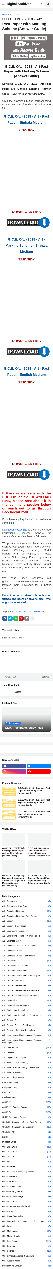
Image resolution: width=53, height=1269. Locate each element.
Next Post (45, 677)
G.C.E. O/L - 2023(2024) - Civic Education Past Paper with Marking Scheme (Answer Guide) (39, 852)
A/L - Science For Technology (26, 1062)
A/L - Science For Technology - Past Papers (26, 1067)
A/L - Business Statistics (26, 941)
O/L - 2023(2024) (26, 1156)
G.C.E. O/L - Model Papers (26, 1117)
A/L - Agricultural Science (26, 911)
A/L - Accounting (26, 901)
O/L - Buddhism (26, 1166)
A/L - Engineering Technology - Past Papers (26, 1015)
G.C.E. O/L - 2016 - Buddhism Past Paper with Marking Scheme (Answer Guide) (34, 790)
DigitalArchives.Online (14, 529)
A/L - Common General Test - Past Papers (26, 995)
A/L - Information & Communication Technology (26, 1035)
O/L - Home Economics (26, 1216)
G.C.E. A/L (26, 1102)
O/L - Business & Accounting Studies (26, 1171)
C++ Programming (26, 1082)
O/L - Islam (26, 1226)
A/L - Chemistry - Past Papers (26, 965)
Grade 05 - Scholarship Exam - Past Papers (26, 1122)
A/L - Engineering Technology (26, 1010)
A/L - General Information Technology (26, 1030)
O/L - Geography (26, 1201)
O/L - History (26, 1211)
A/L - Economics (26, 1000)
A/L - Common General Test (26, 985)
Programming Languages (26, 1266)
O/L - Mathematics (26, 1231)
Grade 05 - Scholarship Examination (26, 1127)
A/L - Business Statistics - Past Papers (26, 945)
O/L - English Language (26, 1196)
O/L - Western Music (26, 1261)
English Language (26, 1097)
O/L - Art (23, 612)
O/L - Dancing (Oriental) (26, 1191)
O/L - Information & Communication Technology (26, 1221)
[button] (3, 4)
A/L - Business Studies (26, 950)
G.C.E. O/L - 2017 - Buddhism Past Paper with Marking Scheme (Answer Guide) (34, 814)
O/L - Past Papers (36, 612)
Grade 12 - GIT (26, 1132)
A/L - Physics (26, 1052)
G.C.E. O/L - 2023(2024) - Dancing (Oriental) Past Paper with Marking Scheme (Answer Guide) (39, 879)
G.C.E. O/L (14, 14)
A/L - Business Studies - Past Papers (26, 956)
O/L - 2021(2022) (26, 1147)
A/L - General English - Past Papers (26, 1025)
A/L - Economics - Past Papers (26, 1005)
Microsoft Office (26, 1142)
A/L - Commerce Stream (26, 980)
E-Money (26, 1092)
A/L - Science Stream (26, 1072)
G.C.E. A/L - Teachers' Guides (26, 1107)
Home (4, 14)
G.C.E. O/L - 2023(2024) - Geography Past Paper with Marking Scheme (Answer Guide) (13, 852)
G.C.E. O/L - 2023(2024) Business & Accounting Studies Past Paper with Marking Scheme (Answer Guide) (13, 880)
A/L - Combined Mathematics (26, 970)
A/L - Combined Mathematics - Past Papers (26, 975)
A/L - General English (26, 1020)
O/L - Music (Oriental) (26, 1236)
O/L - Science (26, 1251)
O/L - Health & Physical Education (26, 1206)
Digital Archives (19, 4)
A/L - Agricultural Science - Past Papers (26, 916)
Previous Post (10, 677)
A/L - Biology (26, 921)
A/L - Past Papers (26, 1047)
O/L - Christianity (26, 1181)
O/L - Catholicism (26, 1176)
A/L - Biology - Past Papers (26, 926)
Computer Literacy (26, 1087)
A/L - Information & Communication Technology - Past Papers (26, 1041)
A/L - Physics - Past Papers (26, 1057)
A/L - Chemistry (26, 960)
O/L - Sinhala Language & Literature (26, 1256)
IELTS (26, 1137)
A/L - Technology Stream (26, 1077)
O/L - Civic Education (26, 1186)
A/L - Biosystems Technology (26, 931)
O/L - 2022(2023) (26, 1151)
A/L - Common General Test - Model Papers (26, 990)
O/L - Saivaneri (26, 1246)
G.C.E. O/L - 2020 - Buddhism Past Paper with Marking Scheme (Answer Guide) (34, 802)
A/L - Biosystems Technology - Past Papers (26, 936)
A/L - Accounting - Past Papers (26, 906)
